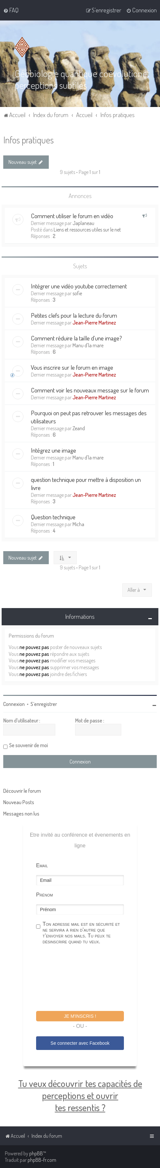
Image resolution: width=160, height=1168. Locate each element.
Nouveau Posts (18, 802)
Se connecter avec (79, 1043)
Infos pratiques (28, 140)
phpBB (36, 1153)
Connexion (14, 704)
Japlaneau (83, 223)
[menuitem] (11, 10)
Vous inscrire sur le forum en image (72, 367)
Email (42, 865)
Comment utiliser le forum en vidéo (72, 216)
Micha (78, 524)
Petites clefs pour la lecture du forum (74, 315)
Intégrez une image (53, 450)
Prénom (44, 894)
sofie (77, 293)
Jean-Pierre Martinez (94, 322)
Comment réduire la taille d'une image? (76, 338)
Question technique (53, 517)
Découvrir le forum (22, 791)
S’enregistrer (44, 704)
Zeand (79, 428)
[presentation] (85, 978)
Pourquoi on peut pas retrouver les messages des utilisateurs (89, 417)
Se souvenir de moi (28, 745)
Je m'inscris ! (80, 1016)
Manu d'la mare (88, 345)
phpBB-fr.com (42, 1160)
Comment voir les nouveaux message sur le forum (90, 390)
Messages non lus (21, 813)
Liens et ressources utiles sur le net (87, 229)
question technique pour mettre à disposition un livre (86, 483)
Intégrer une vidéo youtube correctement (79, 286)
